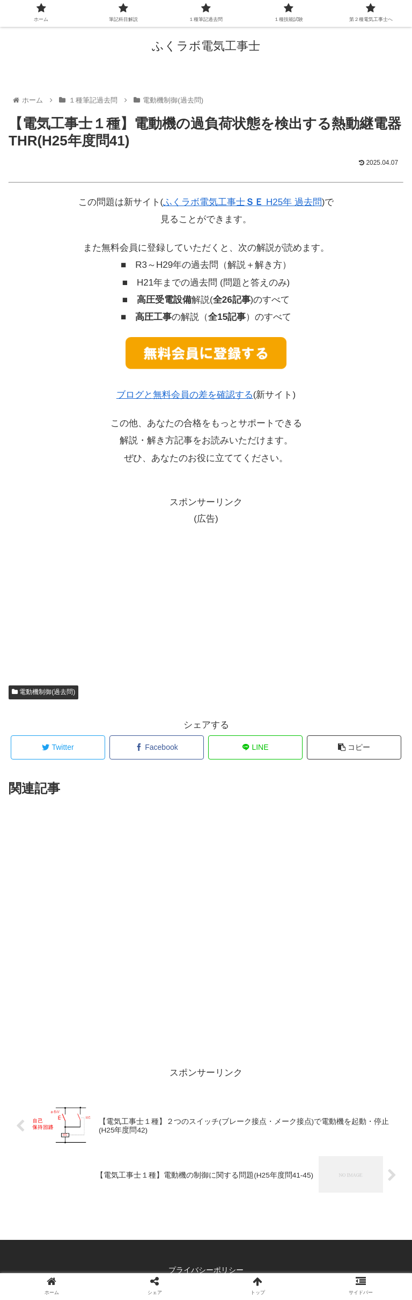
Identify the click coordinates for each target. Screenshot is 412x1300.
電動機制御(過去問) (43, 692)
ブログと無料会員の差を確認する (184, 395)
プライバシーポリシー (206, 1270)
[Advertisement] (206, 594)
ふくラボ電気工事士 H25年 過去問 (242, 202)
